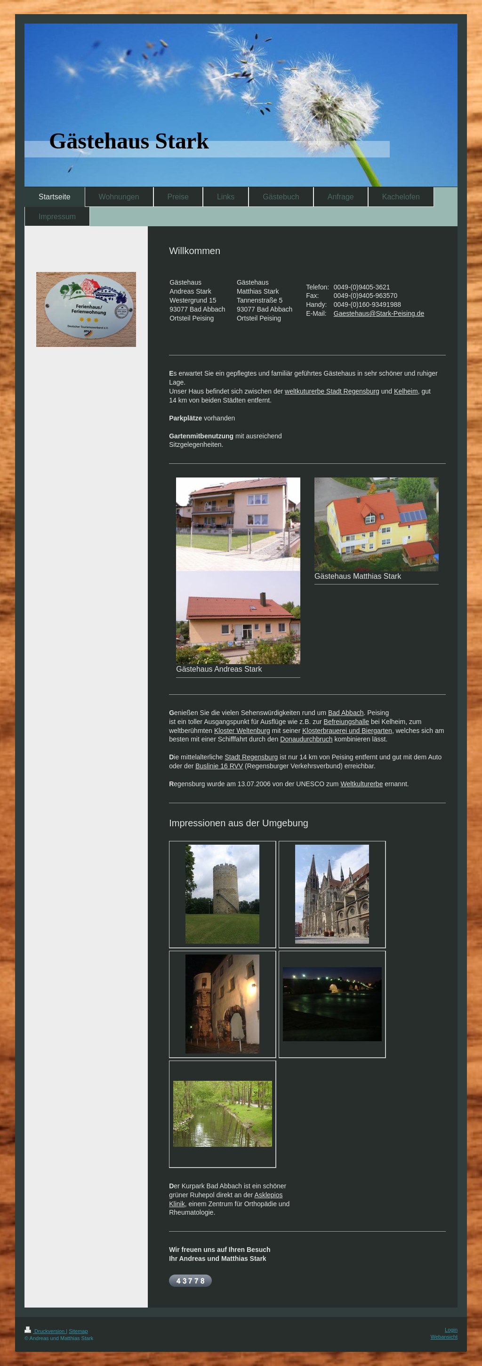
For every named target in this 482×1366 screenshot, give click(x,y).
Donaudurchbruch (306, 739)
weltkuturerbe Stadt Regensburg (332, 391)
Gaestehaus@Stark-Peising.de (379, 313)
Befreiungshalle (347, 721)
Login (451, 1330)
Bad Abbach (346, 712)
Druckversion (45, 1331)
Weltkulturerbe (361, 784)
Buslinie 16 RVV (219, 766)
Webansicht (444, 1337)
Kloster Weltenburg (242, 730)
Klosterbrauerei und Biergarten (347, 730)
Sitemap (78, 1331)
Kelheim (406, 391)
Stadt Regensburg (251, 757)
